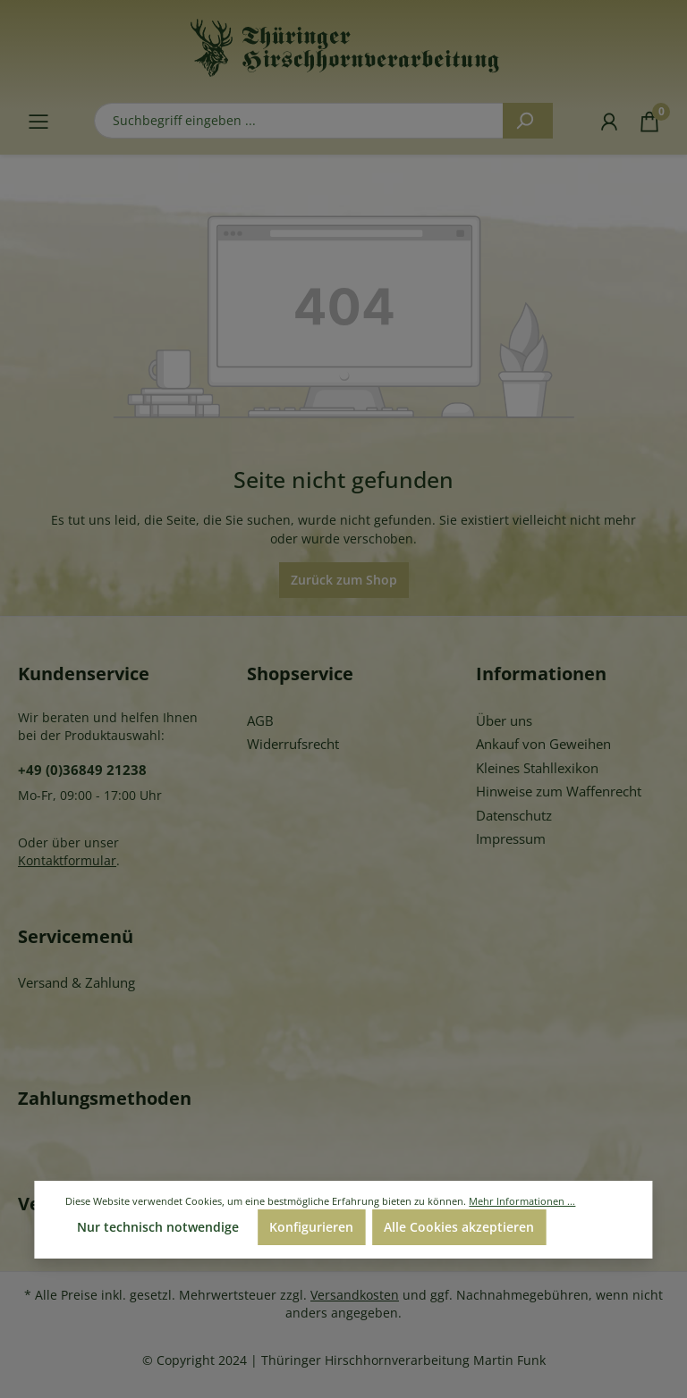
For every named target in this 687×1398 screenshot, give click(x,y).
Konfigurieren (311, 1226)
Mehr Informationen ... (522, 1201)
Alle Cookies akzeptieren (459, 1226)
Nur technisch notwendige (158, 1226)
